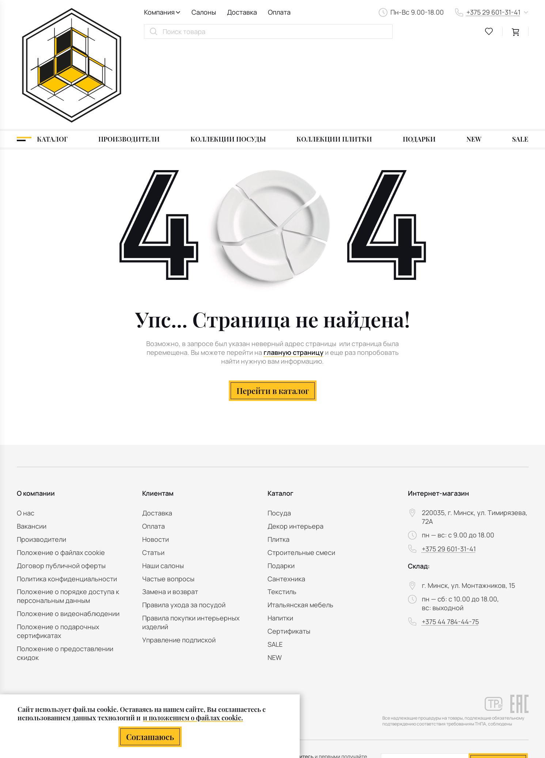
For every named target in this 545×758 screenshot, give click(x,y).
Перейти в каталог (272, 306)
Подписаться (498, 677)
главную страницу (293, 269)
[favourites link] (489, 31)
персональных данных (479, 695)
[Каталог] (42, 55)
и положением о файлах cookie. (193, 717)
